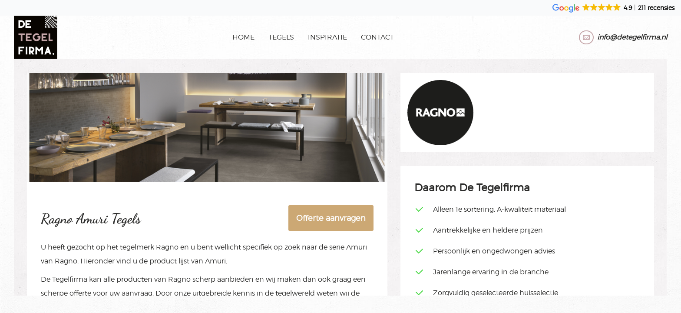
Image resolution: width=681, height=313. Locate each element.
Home (243, 37)
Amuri (356, 247)
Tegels (281, 37)
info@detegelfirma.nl (632, 37)
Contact (377, 37)
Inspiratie (327, 37)
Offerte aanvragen (331, 218)
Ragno (167, 247)
